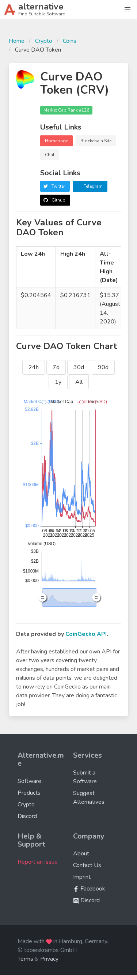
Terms (25, 959)
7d (56, 367)
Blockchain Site (95, 141)
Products (29, 793)
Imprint (82, 877)
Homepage (56, 141)
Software (29, 781)
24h (33, 367)
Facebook (89, 889)
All (79, 382)
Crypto (43, 41)
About (81, 854)
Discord (27, 816)
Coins (69, 41)
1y (58, 382)
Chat (49, 155)
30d (78, 367)
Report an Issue (38, 862)
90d (103, 367)
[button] (127, 9)
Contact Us (87, 865)
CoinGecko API (86, 634)
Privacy (49, 959)
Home (16, 41)
